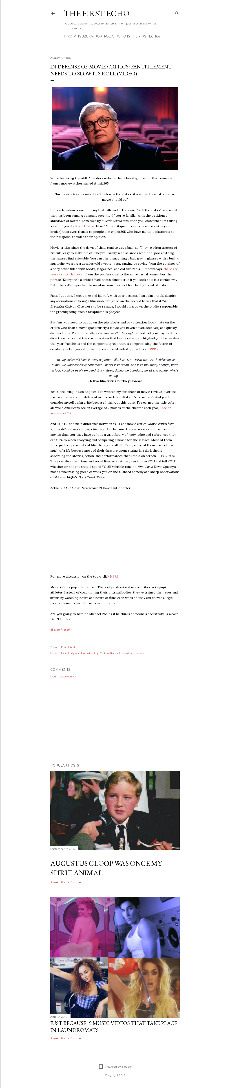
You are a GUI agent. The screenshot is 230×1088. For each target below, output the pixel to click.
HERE (151, 349)
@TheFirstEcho (61, 630)
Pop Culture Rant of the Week (113, 653)
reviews (139, 653)
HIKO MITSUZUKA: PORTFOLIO (89, 36)
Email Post (68, 647)
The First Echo (97, 13)
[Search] (177, 12)
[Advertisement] (115, 720)
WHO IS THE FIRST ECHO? (139, 36)
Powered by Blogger (115, 1066)
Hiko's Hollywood (71, 653)
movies (87, 653)
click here (86, 226)
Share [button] (54, 647)
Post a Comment (63, 676)
